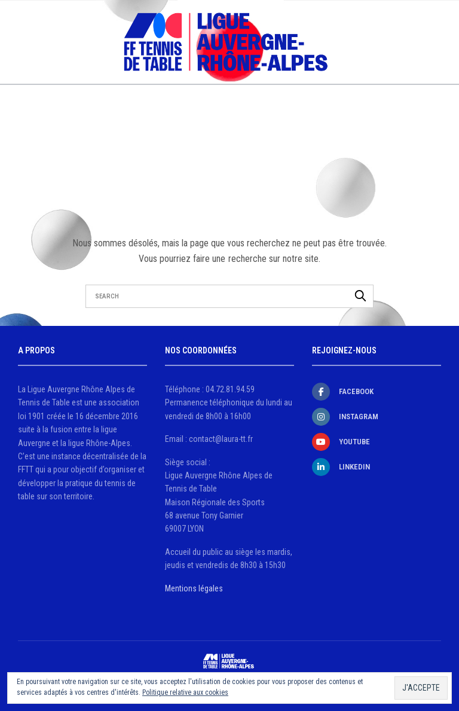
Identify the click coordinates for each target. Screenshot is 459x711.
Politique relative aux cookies (185, 692)
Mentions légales (194, 588)
